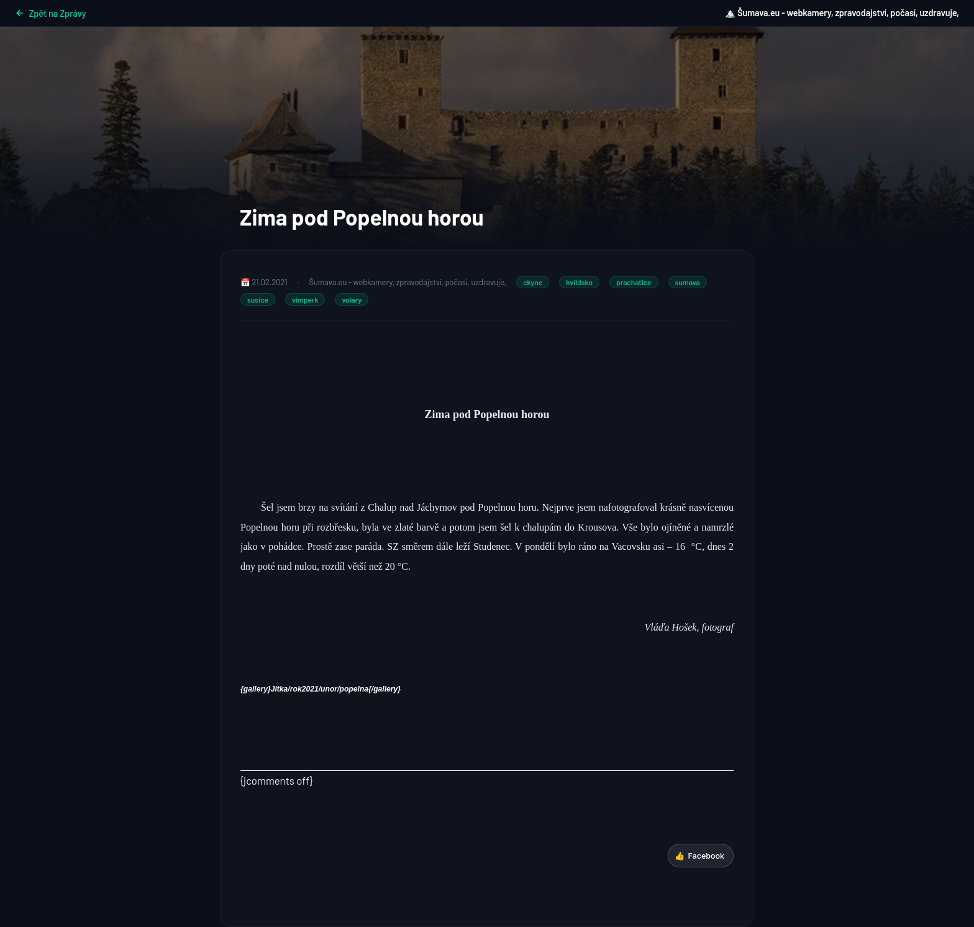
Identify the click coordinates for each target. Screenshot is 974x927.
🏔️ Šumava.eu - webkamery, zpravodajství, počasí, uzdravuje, (842, 12)
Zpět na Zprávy (50, 13)
